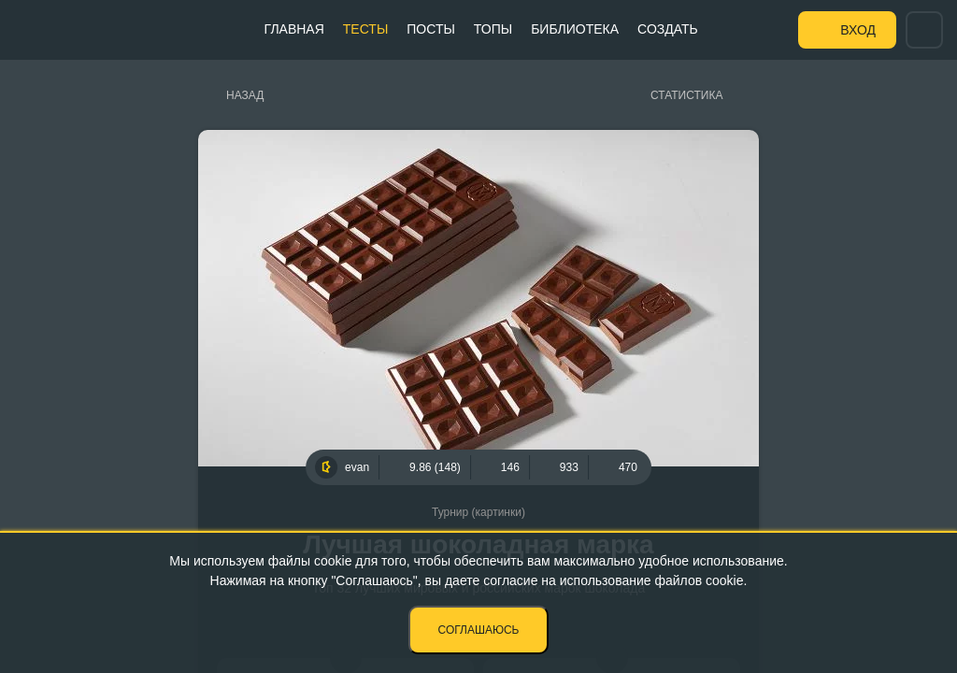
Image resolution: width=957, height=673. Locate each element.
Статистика (686, 95)
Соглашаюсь (479, 630)
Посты (431, 28)
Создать (667, 28)
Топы (493, 28)
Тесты (365, 28)
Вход (858, 29)
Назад (245, 95)
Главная (294, 28)
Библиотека (575, 28)
